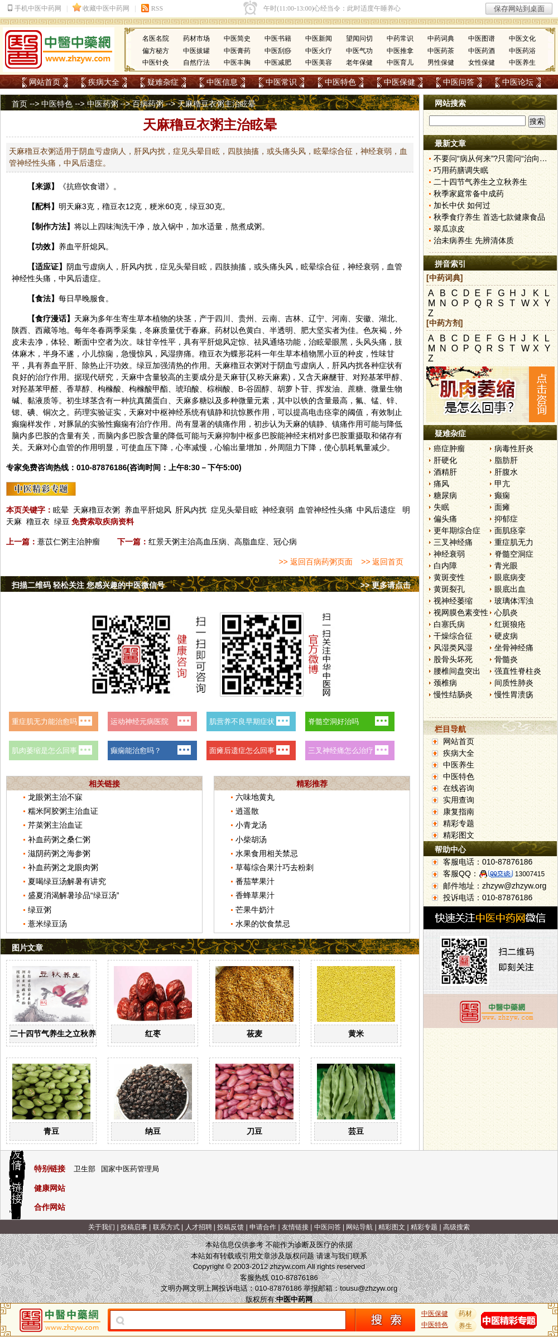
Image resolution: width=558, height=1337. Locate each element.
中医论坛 (517, 82)
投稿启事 (134, 1227)
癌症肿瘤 (449, 448)
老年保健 (359, 62)
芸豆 (356, 1131)
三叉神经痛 (453, 542)
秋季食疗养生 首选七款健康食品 (489, 217)
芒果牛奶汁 (255, 909)
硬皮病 (506, 635)
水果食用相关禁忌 (266, 853)
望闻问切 (359, 38)
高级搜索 (456, 1227)
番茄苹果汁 (255, 881)
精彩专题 (458, 823)
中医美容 (318, 62)
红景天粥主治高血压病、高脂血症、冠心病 (222, 541)
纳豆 (153, 1131)
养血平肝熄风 (147, 509)
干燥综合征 (453, 635)
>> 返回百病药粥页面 (315, 561)
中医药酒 (481, 51)
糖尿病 (445, 495)
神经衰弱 (278, 509)
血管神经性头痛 (325, 509)
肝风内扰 (190, 509)
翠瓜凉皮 (449, 228)
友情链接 (295, 1227)
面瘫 (502, 507)
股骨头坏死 (453, 659)
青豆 (51, 1131)
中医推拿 (400, 51)
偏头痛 (445, 518)
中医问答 (458, 82)
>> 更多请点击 (385, 585)
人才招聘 (198, 1227)
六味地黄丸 (255, 797)
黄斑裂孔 (449, 589)
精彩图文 (458, 835)
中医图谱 (481, 38)
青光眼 (506, 565)
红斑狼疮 (510, 624)
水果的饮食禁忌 (262, 923)
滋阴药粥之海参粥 (59, 853)
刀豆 (254, 1131)
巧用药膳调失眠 (461, 170)
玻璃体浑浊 (513, 600)
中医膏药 (237, 51)
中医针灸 (155, 62)
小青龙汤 (251, 824)
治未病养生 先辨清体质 (474, 240)
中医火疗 (318, 51)
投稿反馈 (230, 1227)
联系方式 (166, 1227)
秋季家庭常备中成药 (469, 193)
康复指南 (458, 811)
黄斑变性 (449, 577)
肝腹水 (506, 471)
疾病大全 (103, 82)
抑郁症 (506, 518)
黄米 (356, 1033)
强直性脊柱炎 (517, 671)
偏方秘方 (155, 51)
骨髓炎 (506, 659)
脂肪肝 (506, 460)
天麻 (74, 206)
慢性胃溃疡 (513, 694)
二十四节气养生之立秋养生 (57, 1033)
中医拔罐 (196, 51)
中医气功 (359, 51)
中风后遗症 (376, 509)
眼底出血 (510, 589)
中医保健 (399, 82)
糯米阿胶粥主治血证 (63, 811)
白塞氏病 (449, 624)
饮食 (90, 186)
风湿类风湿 (453, 647)
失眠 (441, 507)
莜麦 (254, 1033)
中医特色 (340, 82)
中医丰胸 (237, 62)
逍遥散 (247, 811)
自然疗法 (196, 62)
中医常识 (281, 82)
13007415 (530, 874)
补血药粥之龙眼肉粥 (63, 867)
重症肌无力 (513, 542)
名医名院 (155, 38)
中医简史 (237, 38)
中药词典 (440, 38)
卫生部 (84, 1169)
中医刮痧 (277, 51)
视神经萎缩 (453, 600)
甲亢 (502, 483)
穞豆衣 (114, 206)
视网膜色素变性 (461, 612)
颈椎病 (445, 682)
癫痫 (502, 495)
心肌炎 (506, 612)
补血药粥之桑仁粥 (59, 839)
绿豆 (62, 521)
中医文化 (522, 38)
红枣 (153, 1033)
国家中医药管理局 (130, 1169)
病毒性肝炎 (513, 448)
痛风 (441, 483)
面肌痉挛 (510, 530)
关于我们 (101, 1227)
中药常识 (400, 38)
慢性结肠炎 (453, 694)
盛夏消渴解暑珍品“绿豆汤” (73, 895)
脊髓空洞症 (513, 553)
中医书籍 (277, 38)
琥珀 (183, 388)
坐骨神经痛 (513, 647)
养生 (466, 1326)
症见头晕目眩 (234, 509)
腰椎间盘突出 (457, 671)
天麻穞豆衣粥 (96, 509)
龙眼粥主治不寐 (55, 797)
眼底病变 (510, 577)
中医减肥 (277, 62)
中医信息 (222, 82)
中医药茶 (440, 51)
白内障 (445, 565)
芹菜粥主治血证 (55, 824)
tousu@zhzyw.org (368, 1288)
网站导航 (359, 1227)
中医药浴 (522, 51)
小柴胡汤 (251, 839)
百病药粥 (147, 103)
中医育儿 (400, 62)
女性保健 (481, 62)
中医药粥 (102, 103)
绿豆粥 (39, 909)
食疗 (43, 318)
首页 (19, 103)
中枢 (160, 412)
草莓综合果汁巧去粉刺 (274, 867)
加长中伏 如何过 (462, 205)
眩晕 (61, 509)
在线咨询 (458, 788)
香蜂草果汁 (255, 895)
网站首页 (44, 82)
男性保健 (440, 62)
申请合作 (262, 1227)
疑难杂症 (163, 82)
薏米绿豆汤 (47, 923)
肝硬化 (445, 460)
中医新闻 (318, 38)
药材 (466, 1313)
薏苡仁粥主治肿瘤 (68, 541)
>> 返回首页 (382, 561)
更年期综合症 (457, 530)
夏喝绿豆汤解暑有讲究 (67, 881)
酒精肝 (445, 471)
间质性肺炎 (513, 682)
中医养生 (522, 62)
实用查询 (458, 799)
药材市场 (196, 38)
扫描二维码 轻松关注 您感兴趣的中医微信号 (88, 585)
